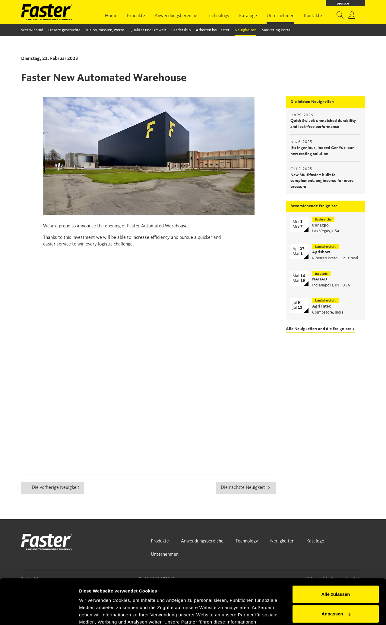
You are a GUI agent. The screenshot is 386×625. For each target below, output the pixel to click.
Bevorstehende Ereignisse (313, 206)
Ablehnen (335, 593)
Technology (218, 16)
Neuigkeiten (245, 30)
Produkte (136, 16)
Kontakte (313, 16)
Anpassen (335, 574)
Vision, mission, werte (105, 30)
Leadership (181, 30)
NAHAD (319, 279)
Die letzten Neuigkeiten (312, 102)
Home (111, 16)
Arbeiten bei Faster (212, 30)
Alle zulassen (335, 554)
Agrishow (321, 252)
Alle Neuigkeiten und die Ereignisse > (320, 329)
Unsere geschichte (64, 30)
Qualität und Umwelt (147, 30)
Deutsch (349, 3)
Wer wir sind (32, 30)
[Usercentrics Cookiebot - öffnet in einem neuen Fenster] (39, 613)
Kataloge (248, 16)
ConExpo (320, 225)
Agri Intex (321, 306)
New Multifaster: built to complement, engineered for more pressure (321, 181)
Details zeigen (94, 613)
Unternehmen (280, 16)
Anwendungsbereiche (176, 16)
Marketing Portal (276, 30)
